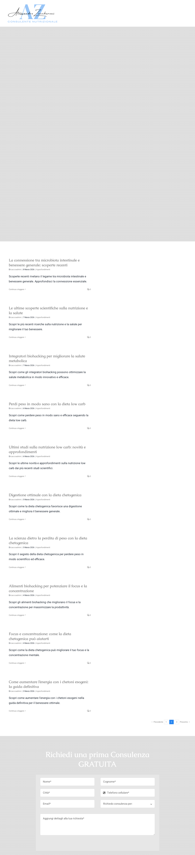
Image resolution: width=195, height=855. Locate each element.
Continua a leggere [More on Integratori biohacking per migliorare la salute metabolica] (16, 385)
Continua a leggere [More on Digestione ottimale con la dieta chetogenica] (16, 519)
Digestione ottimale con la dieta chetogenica (45, 495)
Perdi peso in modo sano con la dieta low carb (47, 404)
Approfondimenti (43, 269)
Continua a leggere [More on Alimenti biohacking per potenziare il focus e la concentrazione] (16, 615)
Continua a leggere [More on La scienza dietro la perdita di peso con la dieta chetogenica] (16, 567)
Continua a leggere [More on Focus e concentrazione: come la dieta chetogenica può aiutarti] (16, 663)
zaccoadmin (16, 269)
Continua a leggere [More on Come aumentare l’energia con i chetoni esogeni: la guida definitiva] (16, 710)
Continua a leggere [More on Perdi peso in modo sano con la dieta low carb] (16, 428)
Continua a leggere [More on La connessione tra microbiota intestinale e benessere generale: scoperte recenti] (16, 289)
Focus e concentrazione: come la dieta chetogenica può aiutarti (40, 636)
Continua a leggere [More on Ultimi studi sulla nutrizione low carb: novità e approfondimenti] (16, 476)
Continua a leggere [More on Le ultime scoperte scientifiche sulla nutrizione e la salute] (16, 337)
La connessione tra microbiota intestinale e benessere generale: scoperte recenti (44, 262)
